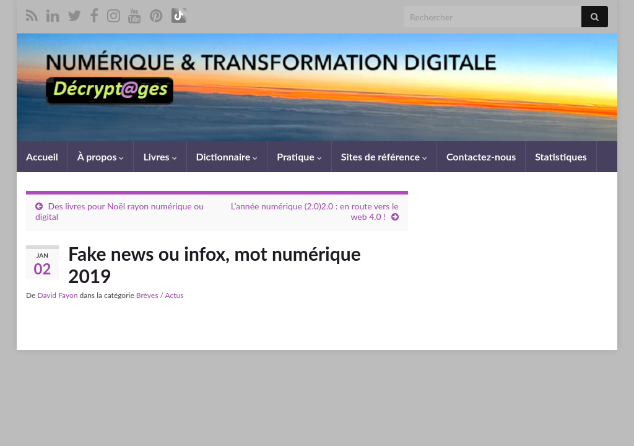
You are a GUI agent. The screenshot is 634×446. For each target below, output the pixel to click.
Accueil (42, 156)
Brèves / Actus (160, 295)
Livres (159, 156)
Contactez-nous (481, 156)
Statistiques (561, 156)
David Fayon (57, 295)
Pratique (299, 156)
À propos (100, 156)
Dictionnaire (227, 156)
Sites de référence (384, 156)
